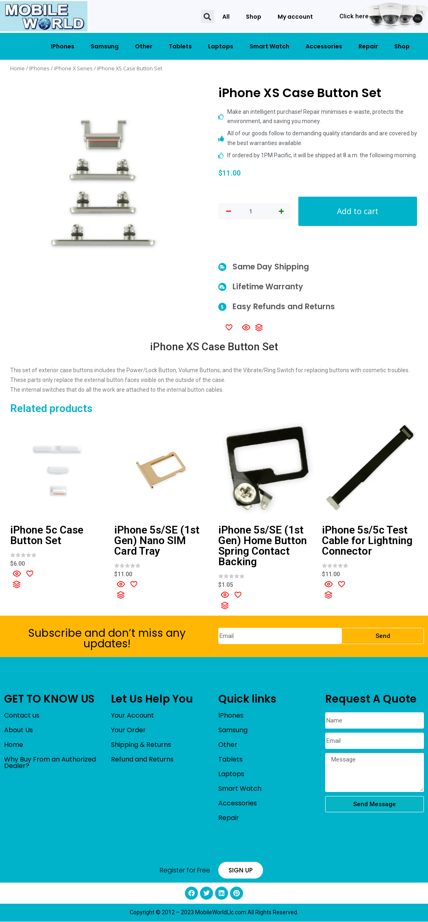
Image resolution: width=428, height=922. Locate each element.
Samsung (105, 46)
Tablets (180, 46)
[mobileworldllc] (43, 16)
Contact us (21, 715)
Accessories (324, 46)
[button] (207, 16)
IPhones (62, 46)
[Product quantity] (251, 212)
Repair (368, 46)
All (226, 17)
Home (17, 68)
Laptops (220, 46)
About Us (18, 730)
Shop (253, 17)
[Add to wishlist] (228, 327)
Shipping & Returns (141, 745)
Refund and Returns (142, 759)
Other (143, 46)
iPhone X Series (73, 68)
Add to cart (358, 211)
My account (295, 17)
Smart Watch (269, 46)
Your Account (132, 715)
